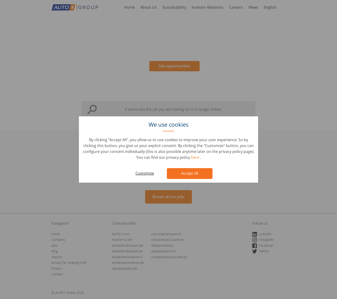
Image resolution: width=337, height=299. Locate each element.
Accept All (189, 173)
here (195, 157)
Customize (145, 173)
